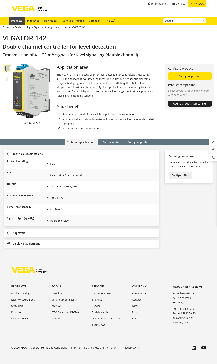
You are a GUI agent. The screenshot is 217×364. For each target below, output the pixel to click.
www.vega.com (181, 322)
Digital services (20, 318)
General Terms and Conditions (49, 347)
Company (94, 20)
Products (16, 20)
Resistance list (100, 312)
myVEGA (56, 306)
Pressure (16, 312)
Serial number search (64, 299)
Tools (56, 286)
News (135, 306)
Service (96, 306)
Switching (17, 306)
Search (56, 318)
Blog (134, 318)
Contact (136, 299)
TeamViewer (99, 325)
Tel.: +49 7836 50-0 (183, 309)
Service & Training (73, 20)
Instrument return (102, 293)
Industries (33, 20)
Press (135, 312)
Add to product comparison (190, 103)
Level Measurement (23, 299)
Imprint (75, 347)
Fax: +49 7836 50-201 (184, 313)
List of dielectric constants (107, 318)
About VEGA (139, 293)
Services (98, 286)
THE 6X (110, 20)
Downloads (51, 20)
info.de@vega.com (183, 317)
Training (97, 299)
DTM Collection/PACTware (67, 312)
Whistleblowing (130, 347)
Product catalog (20, 293)
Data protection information (100, 347)
